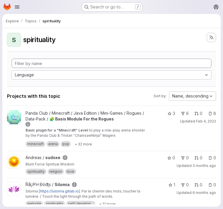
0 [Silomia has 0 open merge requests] (198, 184)
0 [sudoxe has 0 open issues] (212, 157)
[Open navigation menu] (17, 7)
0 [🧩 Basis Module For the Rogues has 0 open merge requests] (198, 113)
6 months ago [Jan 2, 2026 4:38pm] (204, 192)
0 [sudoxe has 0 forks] (185, 157)
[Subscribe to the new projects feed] (211, 37)
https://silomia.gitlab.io (59, 191)
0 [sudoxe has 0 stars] (171, 157)
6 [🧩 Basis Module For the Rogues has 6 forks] (185, 113)
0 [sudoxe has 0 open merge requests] (198, 157)
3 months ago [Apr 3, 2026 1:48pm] (204, 165)
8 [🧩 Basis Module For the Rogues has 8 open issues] (212, 113)
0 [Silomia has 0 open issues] (212, 184)
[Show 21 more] (107, 203)
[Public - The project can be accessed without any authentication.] (28, 124)
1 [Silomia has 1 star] (171, 184)
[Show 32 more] (83, 143)
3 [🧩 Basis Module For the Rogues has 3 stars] (171, 113)
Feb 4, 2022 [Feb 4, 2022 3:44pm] (206, 121)
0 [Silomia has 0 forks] (185, 184)
